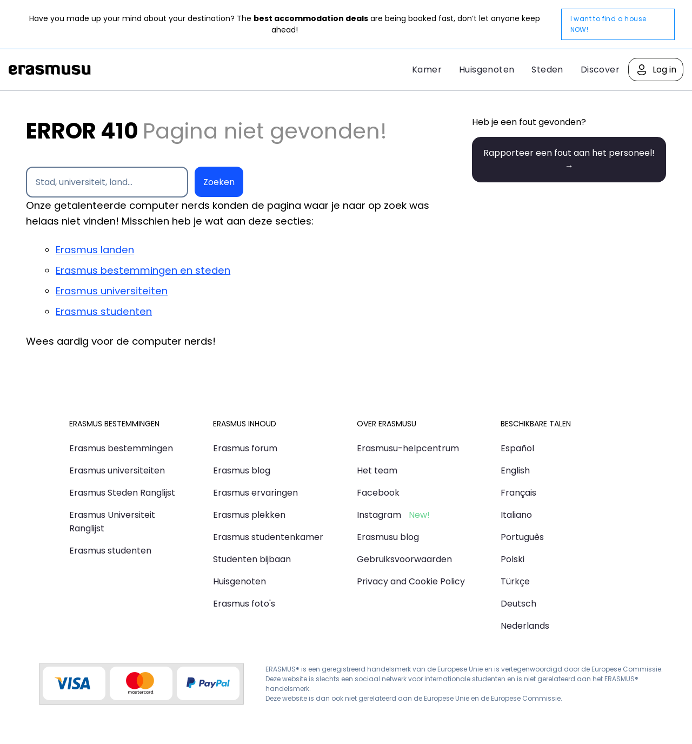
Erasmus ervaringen (255, 492)
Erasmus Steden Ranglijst (122, 492)
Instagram (379, 515)
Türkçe (515, 581)
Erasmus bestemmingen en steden (143, 270)
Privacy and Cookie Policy (411, 581)
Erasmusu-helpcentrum (408, 448)
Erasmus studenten (104, 311)
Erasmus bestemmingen (121, 448)
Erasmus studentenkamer (268, 537)
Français (518, 492)
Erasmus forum (245, 448)
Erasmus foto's (244, 603)
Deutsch (518, 603)
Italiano (516, 515)
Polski (512, 559)
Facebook (378, 492)
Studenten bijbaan (252, 559)
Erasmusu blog (388, 537)
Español (517, 448)
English (515, 470)
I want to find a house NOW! (608, 24)
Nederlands (525, 626)
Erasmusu (50, 69)
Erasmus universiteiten (112, 291)
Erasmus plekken (249, 515)
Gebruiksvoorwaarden (404, 559)
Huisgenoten (486, 69)
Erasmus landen (95, 249)
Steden (547, 69)
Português (522, 537)
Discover (600, 69)
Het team (377, 470)
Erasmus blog (241, 470)
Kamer (427, 69)
